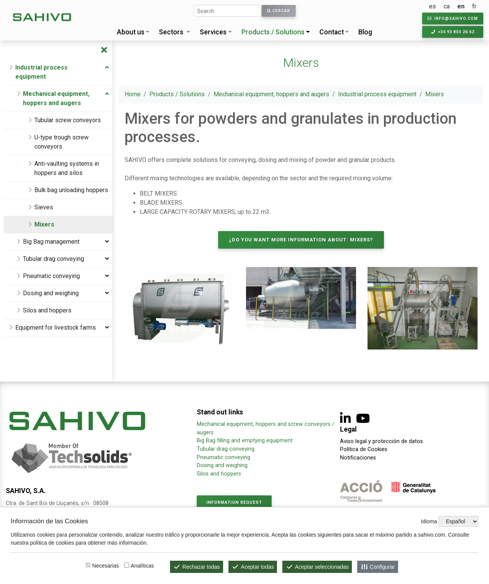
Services (213, 32)
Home (133, 94)
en (461, 6)
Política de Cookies (363, 449)
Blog (365, 32)
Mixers (434, 94)
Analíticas (142, 566)
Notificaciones (358, 458)
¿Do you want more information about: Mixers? (301, 240)
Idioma (429, 521)
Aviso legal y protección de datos (381, 441)
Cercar (278, 11)
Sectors (171, 32)
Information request (234, 502)
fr (474, 6)
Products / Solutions (272, 32)
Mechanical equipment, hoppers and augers (271, 94)
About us (130, 32)
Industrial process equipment (377, 94)
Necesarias (105, 566)
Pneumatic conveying (223, 457)
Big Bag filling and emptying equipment (245, 440)
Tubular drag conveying (225, 449)
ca (447, 6)
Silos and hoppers (219, 474)
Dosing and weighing (222, 465)
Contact (331, 32)
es (432, 6)
